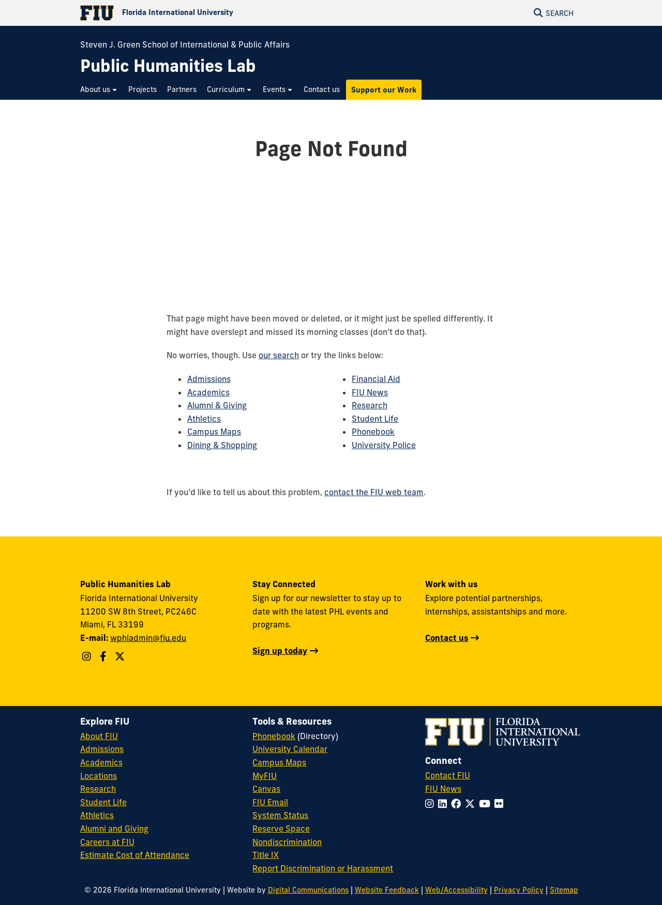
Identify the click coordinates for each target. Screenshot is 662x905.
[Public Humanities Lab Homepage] (168, 66)
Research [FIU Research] (98, 789)
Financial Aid (376, 379)
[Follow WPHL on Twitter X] (121, 656)
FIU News (370, 392)
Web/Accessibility (456, 890)
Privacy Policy (519, 890)
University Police (384, 445)
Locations (98, 776)
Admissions (209, 379)
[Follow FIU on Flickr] (500, 803)
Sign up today (279, 651)
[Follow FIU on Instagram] (431, 803)
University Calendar (289, 749)
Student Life (375, 418)
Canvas (266, 789)
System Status (280, 815)
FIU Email (270, 802)
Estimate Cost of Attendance (134, 855)
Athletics (204, 418)
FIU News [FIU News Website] (443, 789)
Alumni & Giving (217, 405)
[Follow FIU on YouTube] (486, 803)
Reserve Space (281, 828)
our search (279, 355)
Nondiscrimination (287, 842)
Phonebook (373, 431)
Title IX (265, 855)
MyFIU (264, 776)
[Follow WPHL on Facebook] (104, 656)
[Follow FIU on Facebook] (458, 803)
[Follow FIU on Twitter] (472, 803)
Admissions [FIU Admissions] (102, 749)
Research (369, 405)
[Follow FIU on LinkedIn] (444, 803)
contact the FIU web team (374, 492)
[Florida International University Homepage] (205, 13)
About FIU (99, 736)
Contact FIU (447, 775)
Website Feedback (387, 890)
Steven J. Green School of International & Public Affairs (185, 44)
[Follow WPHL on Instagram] (88, 656)
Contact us (447, 638)
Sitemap (564, 890)
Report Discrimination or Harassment (322, 868)
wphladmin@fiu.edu (148, 638)
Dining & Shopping (222, 445)
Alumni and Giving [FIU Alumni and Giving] (114, 828)
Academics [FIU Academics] (101, 762)
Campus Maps (214, 431)
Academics (208, 392)
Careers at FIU (107, 842)
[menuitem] (99, 90)
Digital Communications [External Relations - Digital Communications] (308, 890)
